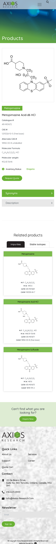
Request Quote (12, 178)
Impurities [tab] (16, 244)
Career (31, 460)
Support (6, 460)
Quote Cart (7, 467)
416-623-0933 (13, 492)
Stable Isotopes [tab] (38, 244)
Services (32, 454)
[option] (28, 73)
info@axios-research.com (20, 498)
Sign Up (8, 524)
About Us (6, 454)
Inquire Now (28, 419)
